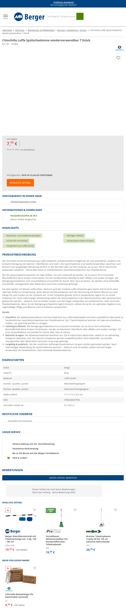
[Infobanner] (63, 3)
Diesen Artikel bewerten (63, 477)
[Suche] (61, 16)
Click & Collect (19, 457)
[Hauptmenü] (5, 17)
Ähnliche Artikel (20, 182)
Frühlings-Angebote (64, 2)
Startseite (7, 30)
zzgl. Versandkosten (27, 149)
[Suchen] (80, 16)
